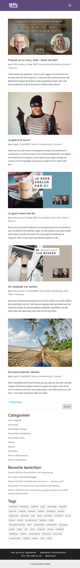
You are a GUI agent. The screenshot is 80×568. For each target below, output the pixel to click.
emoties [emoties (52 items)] (61, 511)
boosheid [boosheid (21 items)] (62, 507)
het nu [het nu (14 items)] (68, 516)
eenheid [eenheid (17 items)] (41, 511)
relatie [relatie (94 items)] (19, 529)
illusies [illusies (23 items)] (12, 520)
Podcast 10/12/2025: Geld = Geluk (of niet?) (33, 60)
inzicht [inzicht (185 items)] (20, 520)
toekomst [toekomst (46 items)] (41, 529)
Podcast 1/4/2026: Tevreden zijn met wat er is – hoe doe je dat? (36, 481)
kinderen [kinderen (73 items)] (43, 520)
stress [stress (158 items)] (32, 529)
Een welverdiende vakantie (23, 372)
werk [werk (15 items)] (42, 538)
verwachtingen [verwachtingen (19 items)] (15, 538)
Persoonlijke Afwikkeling (50, 64)
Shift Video (61, 217)
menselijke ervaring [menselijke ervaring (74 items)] (17, 525)
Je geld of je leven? (19, 140)
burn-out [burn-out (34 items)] (12, 511)
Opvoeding (13, 425)
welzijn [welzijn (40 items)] (35, 538)
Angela (15, 144)
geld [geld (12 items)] (33, 516)
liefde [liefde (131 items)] (51, 520)
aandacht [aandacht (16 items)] (34, 507)
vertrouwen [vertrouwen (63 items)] (57, 534)
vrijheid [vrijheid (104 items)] (26, 538)
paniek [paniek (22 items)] (11, 529)
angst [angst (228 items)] (43, 507)
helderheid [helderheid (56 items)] (59, 516)
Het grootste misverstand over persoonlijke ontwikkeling (33, 486)
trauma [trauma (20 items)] (50, 529)
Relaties (11, 447)
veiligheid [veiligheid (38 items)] (60, 529)
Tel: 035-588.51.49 (31, 556)
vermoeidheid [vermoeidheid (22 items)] (34, 534)
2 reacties (57, 376)
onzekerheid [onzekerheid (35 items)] (51, 525)
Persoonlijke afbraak (17, 429)
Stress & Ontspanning (41, 144)
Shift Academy (19, 64)
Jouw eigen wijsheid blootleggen (22, 477)
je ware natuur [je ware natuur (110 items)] (31, 520)
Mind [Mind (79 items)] (29, 525)
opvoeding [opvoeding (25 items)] (63, 525)
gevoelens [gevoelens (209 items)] (48, 516)
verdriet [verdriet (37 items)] (23, 534)
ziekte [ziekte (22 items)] (49, 538)
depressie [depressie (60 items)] (31, 511)
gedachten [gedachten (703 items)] (25, 516)
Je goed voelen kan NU (21, 213)
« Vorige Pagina (15, 402)
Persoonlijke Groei (47, 217)
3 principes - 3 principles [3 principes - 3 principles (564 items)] (18, 507)
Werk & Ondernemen (17, 460)
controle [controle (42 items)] (22, 511)
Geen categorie (14, 420)
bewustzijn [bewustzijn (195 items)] (52, 507)
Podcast (66, 64)
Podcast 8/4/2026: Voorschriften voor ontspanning (30, 472)
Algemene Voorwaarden (53, 552)
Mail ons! (50, 556)
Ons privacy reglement (23, 552)
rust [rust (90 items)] (26, 529)
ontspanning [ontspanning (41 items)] (39, 525)
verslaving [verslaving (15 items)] (46, 534)
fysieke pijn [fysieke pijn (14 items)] (13, 516)
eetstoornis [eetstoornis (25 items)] (51, 511)
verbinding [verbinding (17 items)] (13, 534)
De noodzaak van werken (22, 286)
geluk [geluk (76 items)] (39, 516)
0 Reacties (12, 68)
